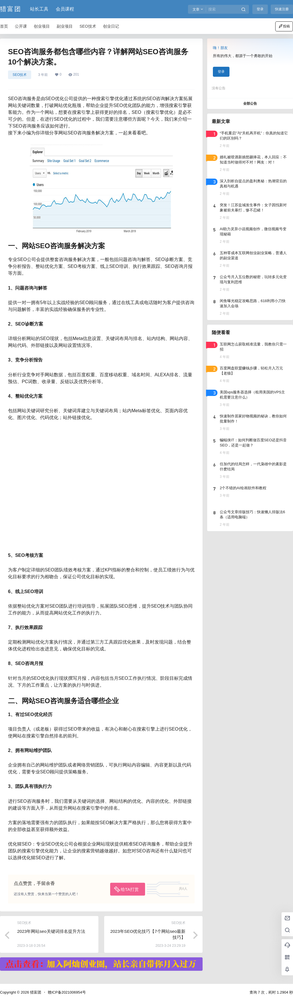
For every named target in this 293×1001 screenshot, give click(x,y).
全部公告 (250, 104)
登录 (260, 9)
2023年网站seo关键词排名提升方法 (51, 931)
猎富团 (35, 992)
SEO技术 (20, 75)
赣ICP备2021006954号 (67, 992)
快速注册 (282, 9)
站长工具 (39, 9)
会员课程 (65, 9)
